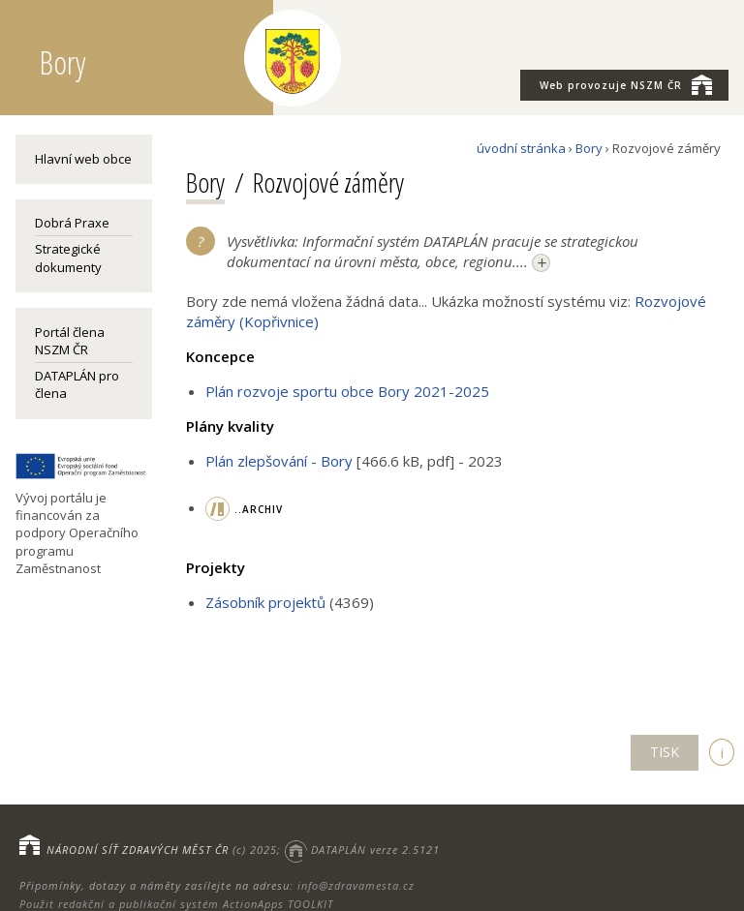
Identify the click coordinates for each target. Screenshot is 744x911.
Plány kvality (230, 426)
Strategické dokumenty (68, 257)
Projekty (215, 567)
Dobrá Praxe (72, 222)
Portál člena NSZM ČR (70, 340)
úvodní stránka (521, 148)
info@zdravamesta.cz (356, 885)
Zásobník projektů (265, 602)
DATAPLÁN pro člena (77, 384)
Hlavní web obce (83, 158)
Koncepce (220, 356)
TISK (664, 752)
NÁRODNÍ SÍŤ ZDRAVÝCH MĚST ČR (137, 849)
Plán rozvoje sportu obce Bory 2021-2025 (347, 391)
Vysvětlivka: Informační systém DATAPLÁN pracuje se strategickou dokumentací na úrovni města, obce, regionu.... (432, 252)
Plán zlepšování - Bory (279, 461)
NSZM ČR (626, 84)
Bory (589, 148)
